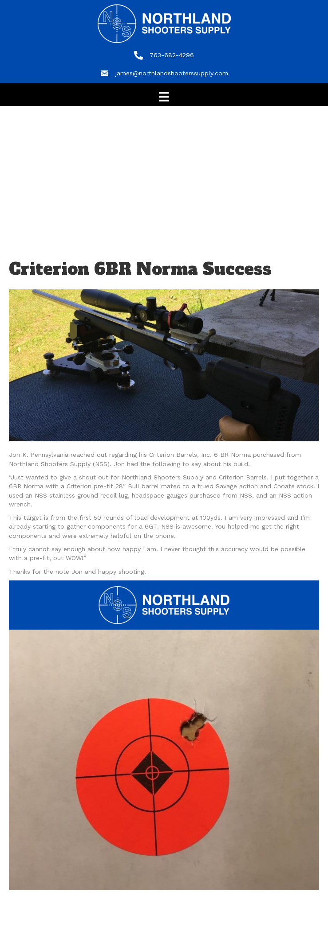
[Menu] (163, 96)
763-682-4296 (172, 54)
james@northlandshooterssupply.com (171, 73)
